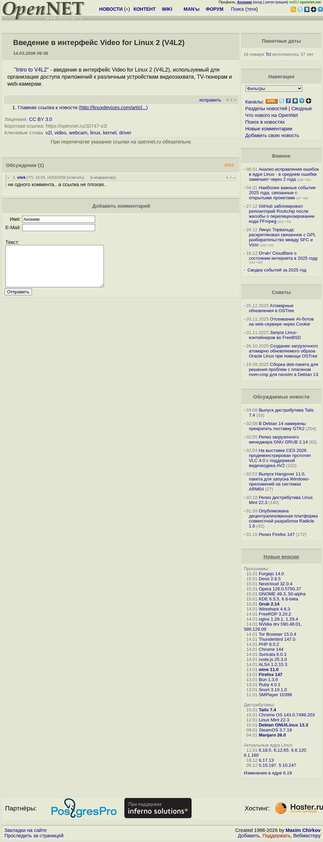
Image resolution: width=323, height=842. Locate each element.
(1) (41, 165)
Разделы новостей (266, 108)
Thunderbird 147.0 (277, 639)
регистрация (276, 2)
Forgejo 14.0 (271, 573)
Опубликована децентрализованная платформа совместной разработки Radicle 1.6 (283, 518)
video (60, 132)
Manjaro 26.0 (272, 735)
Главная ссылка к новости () (83, 107)
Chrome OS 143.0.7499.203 (287, 714)
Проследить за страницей (34, 835)
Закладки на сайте (25, 830)
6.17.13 (266, 760)
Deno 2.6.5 (270, 578)
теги (251, 9)
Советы (281, 292)
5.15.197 (267, 765)
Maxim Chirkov (303, 830)
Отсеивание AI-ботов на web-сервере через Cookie (281, 322)
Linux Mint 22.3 (274, 719)
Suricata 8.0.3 (272, 654)
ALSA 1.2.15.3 (272, 664)
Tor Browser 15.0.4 (277, 634)
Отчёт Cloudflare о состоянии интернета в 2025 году (283, 256)
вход (258, 2)
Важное (281, 156)
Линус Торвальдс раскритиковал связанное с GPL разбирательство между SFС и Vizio (282, 237)
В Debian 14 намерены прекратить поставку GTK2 (277, 426)
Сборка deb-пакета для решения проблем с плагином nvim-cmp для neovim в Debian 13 (283, 369)
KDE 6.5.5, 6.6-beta (278, 598)
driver (125, 132)
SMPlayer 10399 (275, 694)
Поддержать (277, 835)
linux (95, 132)
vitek (21, 177)
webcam (78, 132)
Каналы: (254, 101)
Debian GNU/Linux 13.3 (283, 724)
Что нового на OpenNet (271, 115)
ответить (75, 177)
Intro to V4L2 (31, 70)
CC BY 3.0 (40, 119)
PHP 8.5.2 (269, 644)
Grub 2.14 (269, 603)
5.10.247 (287, 765)
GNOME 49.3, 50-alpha (282, 593)
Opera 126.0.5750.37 (280, 588)
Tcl (268, 54)
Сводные (301, 108)
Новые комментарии (268, 128)
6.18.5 (265, 750)
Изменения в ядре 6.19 (268, 772)
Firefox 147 (270, 674)
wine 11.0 (269, 669)
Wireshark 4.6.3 (274, 609)
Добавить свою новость (272, 135)
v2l (48, 132)
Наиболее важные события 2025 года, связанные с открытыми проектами (282, 192)
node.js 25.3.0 (273, 659)
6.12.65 (281, 750)
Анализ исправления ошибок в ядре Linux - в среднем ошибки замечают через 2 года (284, 174)
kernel (109, 132)
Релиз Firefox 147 (277, 534)
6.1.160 (251, 755)
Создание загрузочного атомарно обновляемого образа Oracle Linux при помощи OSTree (283, 351)
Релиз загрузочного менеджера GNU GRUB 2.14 (278, 439)
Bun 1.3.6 (268, 679)
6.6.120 (298, 750)
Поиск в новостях (265, 122)
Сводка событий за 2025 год (276, 269)
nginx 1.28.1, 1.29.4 (278, 619)
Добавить (249, 835)
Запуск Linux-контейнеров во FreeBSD (275, 335)
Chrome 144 (271, 649)
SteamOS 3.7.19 (275, 729)
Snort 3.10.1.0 (273, 689)
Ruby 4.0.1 (269, 684)
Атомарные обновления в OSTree (271, 308)
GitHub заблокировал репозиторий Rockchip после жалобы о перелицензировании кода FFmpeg (281, 214)
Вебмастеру (307, 835)
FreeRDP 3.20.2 (275, 614)
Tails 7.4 (267, 709)
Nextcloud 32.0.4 (275, 583)
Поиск (237, 9)
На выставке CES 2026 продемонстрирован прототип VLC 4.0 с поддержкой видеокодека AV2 (280, 458)
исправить (210, 99)
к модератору (103, 177)
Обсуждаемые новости (281, 396)
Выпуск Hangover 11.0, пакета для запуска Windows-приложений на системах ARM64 (279, 481)
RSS (229, 165)
